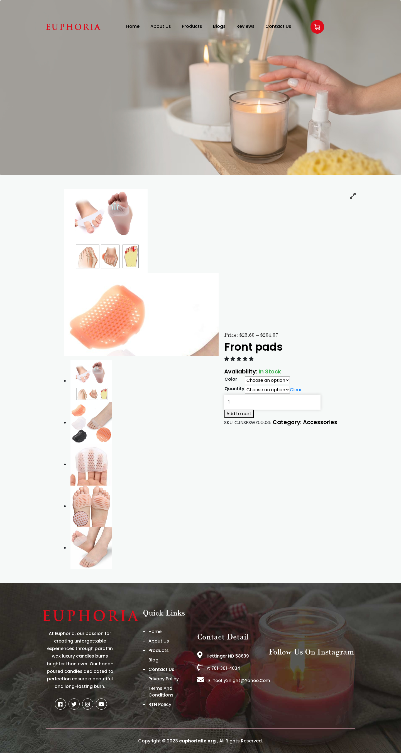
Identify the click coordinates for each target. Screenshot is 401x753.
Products (192, 26)
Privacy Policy (163, 679)
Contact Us (278, 26)
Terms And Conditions (160, 691)
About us (158, 641)
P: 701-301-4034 (219, 668)
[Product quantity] (272, 402)
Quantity (234, 388)
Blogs (219, 26)
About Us (160, 26)
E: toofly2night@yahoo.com (233, 680)
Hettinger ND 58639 (223, 656)
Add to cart (238, 413)
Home (133, 26)
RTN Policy (159, 704)
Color (230, 379)
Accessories (320, 422)
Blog (153, 660)
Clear (296, 390)
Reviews (245, 26)
